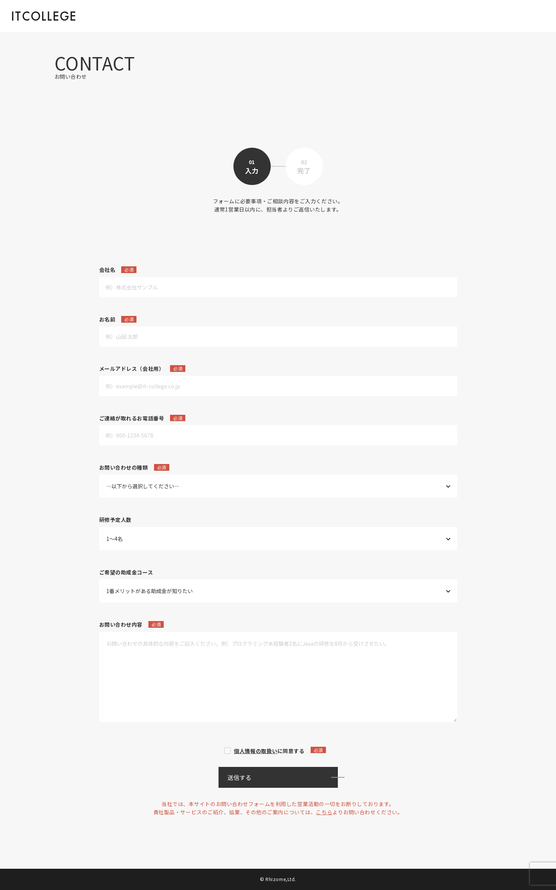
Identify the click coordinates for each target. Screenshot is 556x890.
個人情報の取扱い (255, 751)
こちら (324, 812)
